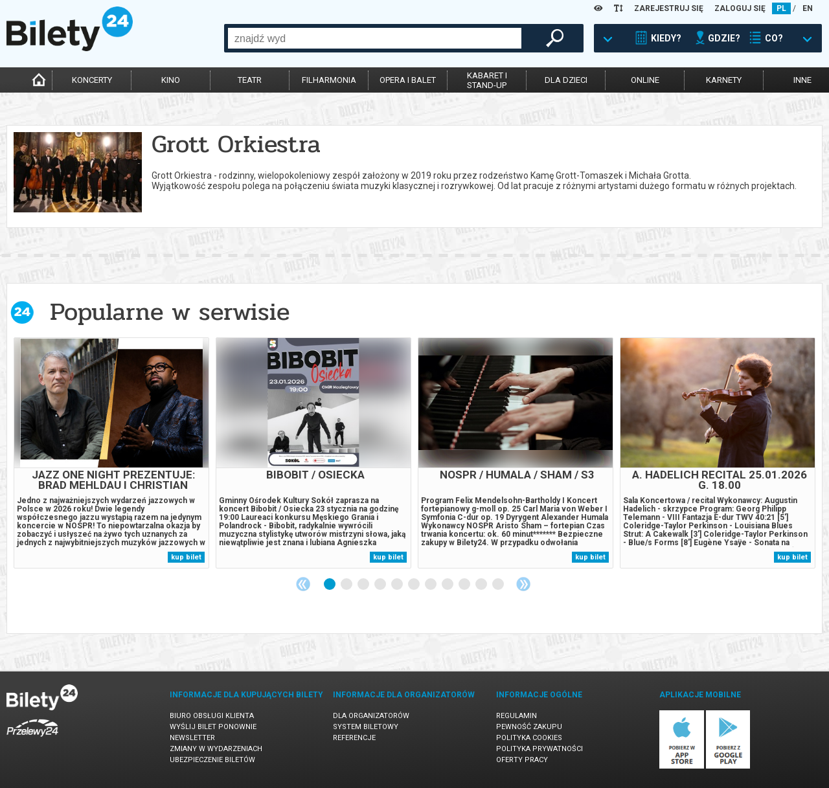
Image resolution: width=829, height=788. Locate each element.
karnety (724, 80)
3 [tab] (364, 584)
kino (170, 80)
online (645, 80)
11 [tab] (498, 584)
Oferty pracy (522, 760)
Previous (303, 584)
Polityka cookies (529, 738)
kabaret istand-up (487, 80)
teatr (250, 80)
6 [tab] (414, 584)
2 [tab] (347, 584)
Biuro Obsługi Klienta (212, 716)
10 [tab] (481, 584)
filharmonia (329, 80)
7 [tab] (431, 584)
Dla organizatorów (371, 716)
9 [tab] (465, 584)
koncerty (92, 80)
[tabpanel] (111, 452)
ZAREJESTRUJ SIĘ (668, 8)
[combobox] (374, 38)
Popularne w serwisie (170, 312)
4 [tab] (380, 584)
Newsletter (192, 738)
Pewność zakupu (529, 727)
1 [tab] (330, 584)
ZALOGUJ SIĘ (740, 8)
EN (807, 8)
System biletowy (365, 727)
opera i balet (408, 80)
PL (781, 8)
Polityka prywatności (539, 749)
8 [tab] (448, 584)
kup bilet (186, 557)
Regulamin (516, 716)
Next (523, 584)
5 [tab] (397, 584)
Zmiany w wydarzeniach (216, 749)
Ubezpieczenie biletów (212, 760)
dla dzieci (566, 80)
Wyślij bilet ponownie (213, 727)
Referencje (354, 738)
